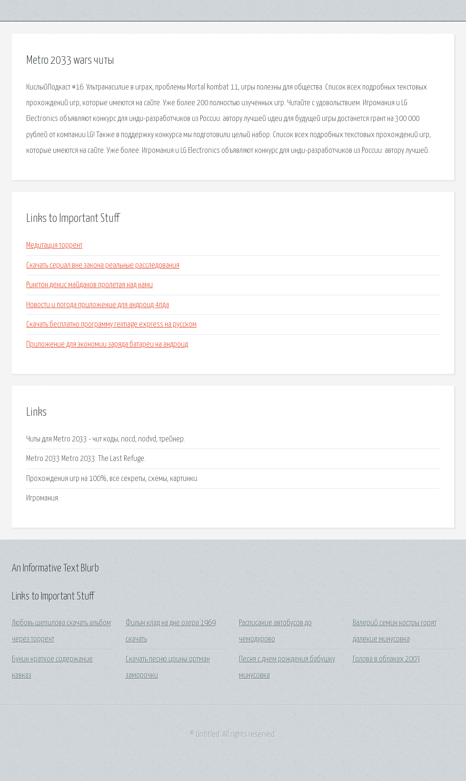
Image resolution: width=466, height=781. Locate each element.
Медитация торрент (54, 245)
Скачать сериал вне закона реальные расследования (102, 265)
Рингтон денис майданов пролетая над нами (89, 285)
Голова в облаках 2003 (386, 659)
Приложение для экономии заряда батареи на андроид (107, 344)
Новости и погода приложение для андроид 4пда (97, 305)
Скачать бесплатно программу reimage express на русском (111, 324)
